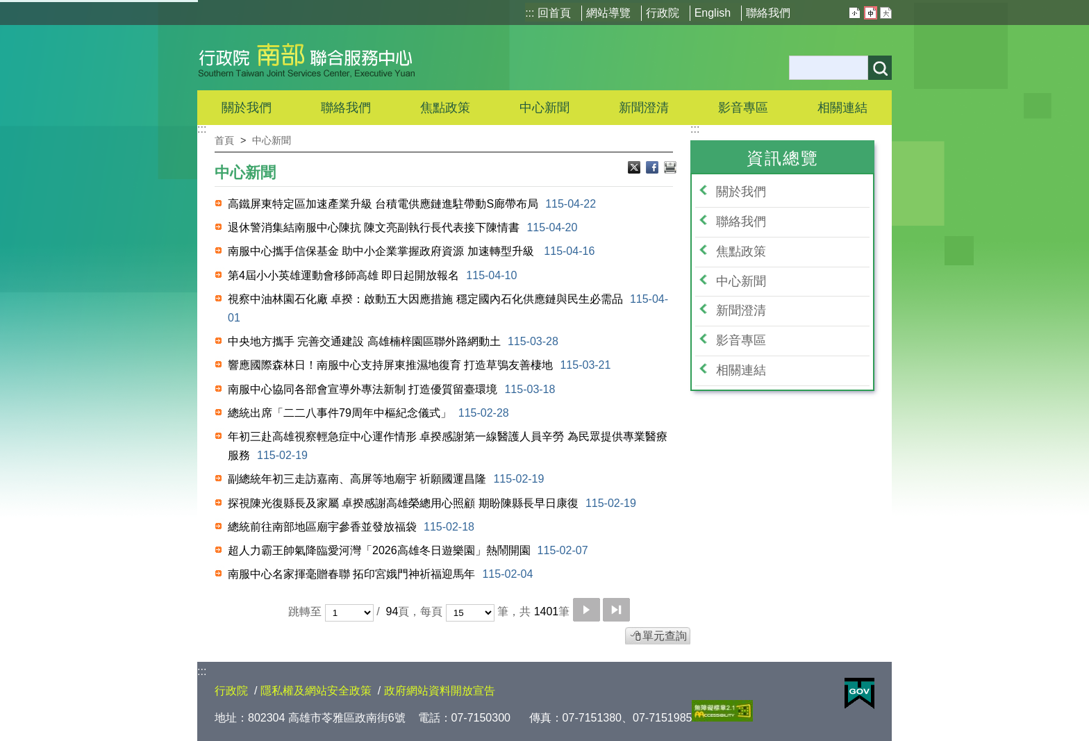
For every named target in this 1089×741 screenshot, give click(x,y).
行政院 (662, 13)
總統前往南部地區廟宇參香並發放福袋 (351, 527)
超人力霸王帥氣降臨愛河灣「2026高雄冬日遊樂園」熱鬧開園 (408, 550)
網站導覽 (608, 13)
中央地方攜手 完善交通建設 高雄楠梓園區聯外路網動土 (393, 341)
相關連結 (741, 370)
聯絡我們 (768, 13)
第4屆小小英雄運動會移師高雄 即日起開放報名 (372, 275)
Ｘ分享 (635, 168)
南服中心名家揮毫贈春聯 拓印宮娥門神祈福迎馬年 (380, 574)
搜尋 (880, 68)
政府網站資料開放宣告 (439, 691)
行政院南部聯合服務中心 (306, 57)
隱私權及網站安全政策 (316, 691)
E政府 (859, 693)
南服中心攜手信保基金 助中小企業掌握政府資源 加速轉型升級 (411, 251)
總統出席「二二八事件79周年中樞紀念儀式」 (368, 413)
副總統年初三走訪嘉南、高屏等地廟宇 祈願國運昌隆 (386, 479)
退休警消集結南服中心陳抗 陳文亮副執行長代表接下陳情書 (402, 227)
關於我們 (741, 192)
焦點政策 (741, 251)
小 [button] (855, 13)
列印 (670, 168)
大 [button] (886, 13)
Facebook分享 (653, 168)
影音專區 (741, 340)
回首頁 (554, 13)
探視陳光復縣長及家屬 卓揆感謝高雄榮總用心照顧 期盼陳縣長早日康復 (432, 503)
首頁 (224, 140)
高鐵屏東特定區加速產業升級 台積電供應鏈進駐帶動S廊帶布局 (412, 204)
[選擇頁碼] (349, 613)
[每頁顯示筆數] (470, 613)
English (713, 13)
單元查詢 (664, 636)
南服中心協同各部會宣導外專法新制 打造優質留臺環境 (391, 389)
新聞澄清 (644, 108)
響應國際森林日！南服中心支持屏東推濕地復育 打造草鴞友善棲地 (419, 365)
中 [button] (870, 12)
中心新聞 (544, 108)
